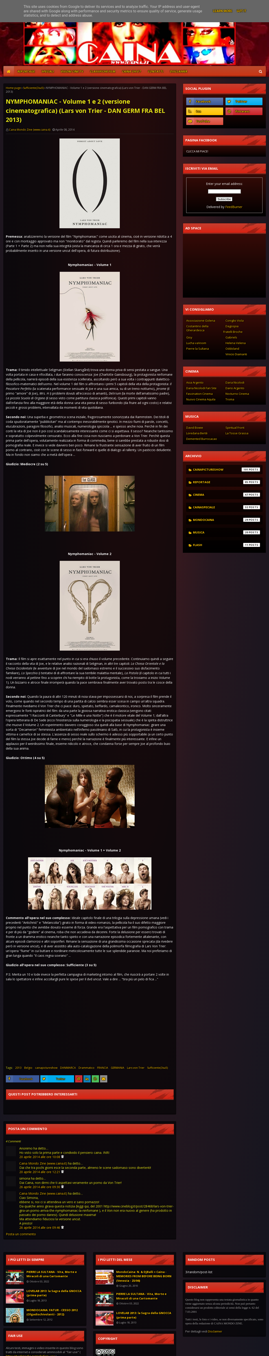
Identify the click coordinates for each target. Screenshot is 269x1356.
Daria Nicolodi (234, 382)
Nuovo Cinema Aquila (200, 399)
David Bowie (194, 428)
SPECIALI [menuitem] (48, 71)
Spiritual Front (234, 428)
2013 (18, 1068)
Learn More (222, 11)
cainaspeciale (226, 507)
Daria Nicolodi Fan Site (201, 388)
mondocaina (226, 520)
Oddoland (232, 349)
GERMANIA (117, 1068)
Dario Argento (234, 388)
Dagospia (231, 326)
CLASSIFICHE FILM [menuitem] (102, 71)
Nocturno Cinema (237, 394)
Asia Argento (194, 382)
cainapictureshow (46, 1068)
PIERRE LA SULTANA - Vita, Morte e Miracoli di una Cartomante (51, 1274)
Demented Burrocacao (201, 439)
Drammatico (86, 1068)
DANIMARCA (68, 1068)
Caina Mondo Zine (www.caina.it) (29, 130)
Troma (229, 399)
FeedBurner (233, 207)
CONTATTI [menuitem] (155, 71)
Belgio (28, 1068)
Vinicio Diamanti (236, 354)
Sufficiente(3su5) (33, 88)
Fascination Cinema (199, 394)
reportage (226, 482)
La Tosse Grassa (236, 433)
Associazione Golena (200, 320)
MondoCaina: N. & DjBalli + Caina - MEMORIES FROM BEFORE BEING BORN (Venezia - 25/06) (143, 1276)
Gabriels (231, 337)
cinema (226, 495)
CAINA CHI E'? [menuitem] (131, 71)
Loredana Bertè (197, 433)
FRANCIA (102, 1068)
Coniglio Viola (234, 320)
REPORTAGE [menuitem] (26, 71)
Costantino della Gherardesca (197, 328)
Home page (13, 88)
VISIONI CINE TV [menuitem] (72, 71)
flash (226, 545)
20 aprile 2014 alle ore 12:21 (40, 1172)
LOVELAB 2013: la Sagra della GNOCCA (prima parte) (53, 1293)
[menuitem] (8, 71)
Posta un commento (21, 1234)
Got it (241, 11)
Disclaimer (215, 1331)
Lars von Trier (135, 1068)
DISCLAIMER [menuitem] (178, 71)
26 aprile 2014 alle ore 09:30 (40, 1187)
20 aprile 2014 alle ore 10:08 (40, 1157)
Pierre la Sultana (197, 349)
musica (226, 532)
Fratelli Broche (233, 332)
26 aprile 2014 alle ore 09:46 (40, 1227)
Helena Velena (235, 343)
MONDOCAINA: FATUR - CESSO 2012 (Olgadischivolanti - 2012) (52, 1312)
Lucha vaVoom (196, 343)
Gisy (189, 337)
